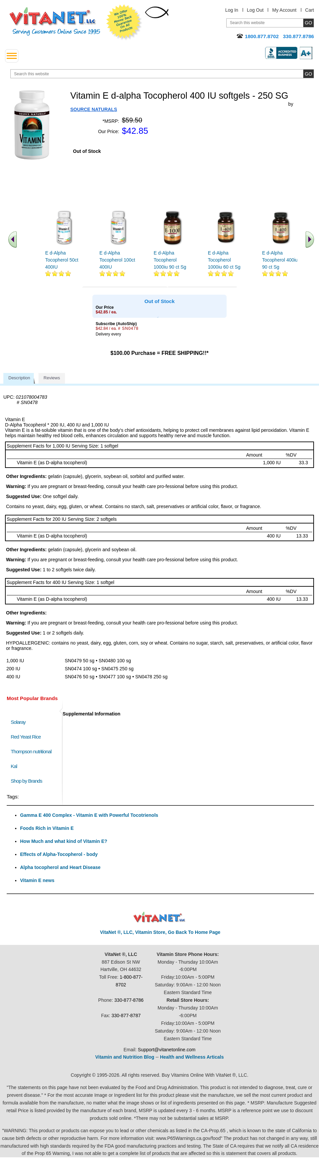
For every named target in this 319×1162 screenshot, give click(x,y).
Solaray (18, 722)
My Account (284, 10)
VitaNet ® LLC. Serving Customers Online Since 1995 (55, 21)
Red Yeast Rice (26, 737)
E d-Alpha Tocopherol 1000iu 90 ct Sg (170, 260)
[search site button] (308, 74)
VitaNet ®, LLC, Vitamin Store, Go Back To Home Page (160, 932)
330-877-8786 (129, 1000)
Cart (309, 10)
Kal (14, 766)
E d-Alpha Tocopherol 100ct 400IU (117, 260)
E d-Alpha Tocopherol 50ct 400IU (61, 260)
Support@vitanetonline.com (166, 1049)
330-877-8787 (126, 1015)
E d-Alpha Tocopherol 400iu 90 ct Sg (280, 260)
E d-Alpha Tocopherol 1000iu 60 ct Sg (224, 260)
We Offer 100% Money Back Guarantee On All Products (124, 22)
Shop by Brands (28, 781)
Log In (231, 10)
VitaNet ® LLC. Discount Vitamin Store (159, 917)
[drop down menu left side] (11, 56)
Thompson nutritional (31, 751)
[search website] (162, 74)
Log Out (255, 10)
